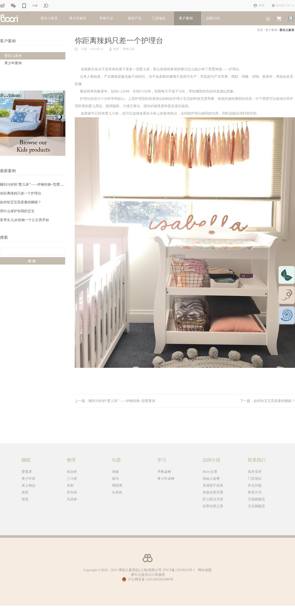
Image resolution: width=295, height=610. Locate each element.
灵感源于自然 (213, 485)
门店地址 (255, 478)
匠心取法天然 (213, 499)
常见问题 (255, 485)
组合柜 (72, 472)
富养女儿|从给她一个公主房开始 (24, 220)
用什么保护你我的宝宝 (17, 211)
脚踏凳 (117, 485)
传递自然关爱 (213, 492)
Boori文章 (210, 472)
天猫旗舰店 (256, 499)
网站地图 (204, 570)
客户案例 (271, 30)
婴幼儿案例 (287, 30)
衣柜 (70, 485)
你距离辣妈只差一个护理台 (20, 193)
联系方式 (255, 492)
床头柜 (72, 492)
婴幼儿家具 (49, 18)
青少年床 (28, 478)
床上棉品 (28, 485)
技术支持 (255, 472)
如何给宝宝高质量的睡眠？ (20, 202)
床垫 (25, 492)
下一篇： (267, 401)
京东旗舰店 (256, 506)
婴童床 (27, 472)
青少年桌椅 (166, 478)
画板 (115, 472)
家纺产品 (135, 18)
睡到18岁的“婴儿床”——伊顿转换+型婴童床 (33, 184)
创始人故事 (211, 478)
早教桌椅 (164, 472)
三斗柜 (72, 478)
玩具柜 (72, 499)
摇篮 (25, 499)
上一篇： (115, 401)
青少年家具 (77, 18)
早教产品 (106, 18)
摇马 (115, 478)
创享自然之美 (213, 506)
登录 (262, 5)
